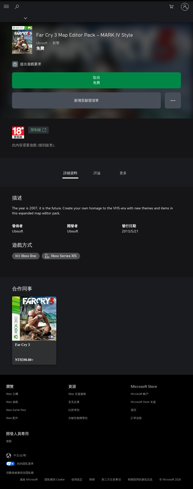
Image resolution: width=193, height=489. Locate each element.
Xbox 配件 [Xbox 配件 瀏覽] (12, 417)
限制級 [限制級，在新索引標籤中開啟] (38, 130)
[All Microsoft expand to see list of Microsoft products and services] (6, 7)
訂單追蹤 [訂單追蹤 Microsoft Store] (136, 417)
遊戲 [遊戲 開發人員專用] (9, 441)
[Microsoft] (96, 4)
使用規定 (76, 479)
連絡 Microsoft (29, 479)
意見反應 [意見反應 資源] (73, 401)
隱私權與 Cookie (54, 479)
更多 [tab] (123, 172)
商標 (92, 479)
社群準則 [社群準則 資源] (73, 409)
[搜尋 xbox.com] (17, 7)
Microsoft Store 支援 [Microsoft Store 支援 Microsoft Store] (143, 401)
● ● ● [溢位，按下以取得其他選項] (173, 100)
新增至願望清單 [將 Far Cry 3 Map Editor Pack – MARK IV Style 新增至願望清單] (86, 100)
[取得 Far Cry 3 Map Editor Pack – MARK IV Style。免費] (96, 80)
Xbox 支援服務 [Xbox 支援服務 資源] (77, 393)
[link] (34, 330)
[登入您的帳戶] (185, 7)
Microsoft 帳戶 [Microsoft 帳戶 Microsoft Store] (140, 393)
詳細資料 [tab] (70, 172)
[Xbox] (13, 18)
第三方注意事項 (111, 479)
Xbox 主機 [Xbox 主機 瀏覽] (12, 393)
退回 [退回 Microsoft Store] (133, 409)
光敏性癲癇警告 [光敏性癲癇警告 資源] (78, 417)
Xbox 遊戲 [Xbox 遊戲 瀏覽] (12, 401)
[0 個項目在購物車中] (173, 7)
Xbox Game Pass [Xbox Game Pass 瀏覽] (16, 409)
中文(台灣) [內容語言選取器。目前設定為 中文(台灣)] (20, 455)
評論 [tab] (97, 172)
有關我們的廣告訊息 (140, 479)
